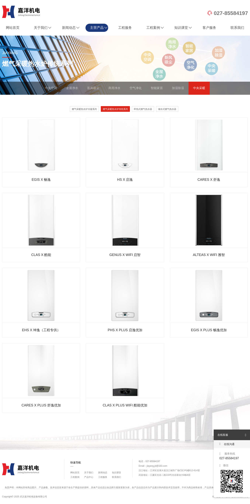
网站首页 (12, 28)
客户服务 (209, 28)
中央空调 (51, 88)
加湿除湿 (178, 88)
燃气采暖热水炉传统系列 (115, 109)
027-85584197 (227, 13)
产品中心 (88, 477)
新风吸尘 (93, 88)
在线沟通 (226, 444)
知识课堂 (183, 28)
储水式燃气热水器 (167, 109)
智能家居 (157, 88)
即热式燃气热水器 (143, 109)
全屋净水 (72, 88)
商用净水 (114, 88)
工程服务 (125, 28)
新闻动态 (71, 28)
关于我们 (42, 28)
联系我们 (237, 28)
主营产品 (99, 28)
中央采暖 (199, 88)
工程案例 (155, 28)
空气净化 (136, 88)
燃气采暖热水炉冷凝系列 (84, 109)
